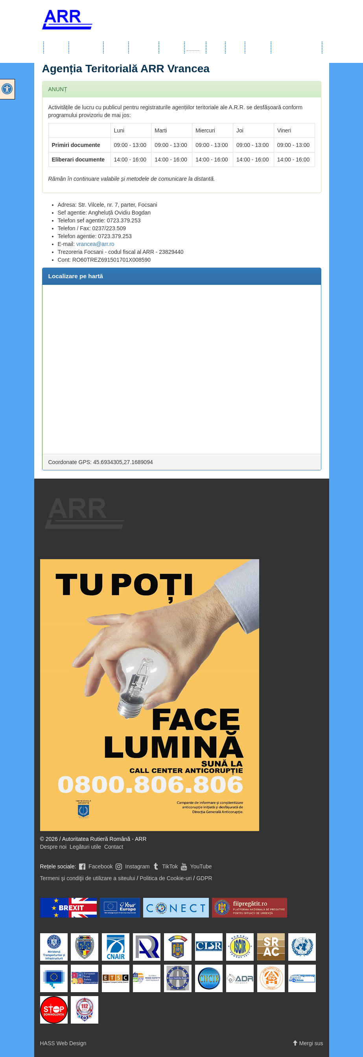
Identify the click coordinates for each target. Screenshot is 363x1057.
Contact (113, 847)
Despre (56, 47)
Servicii (116, 47)
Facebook (94, 866)
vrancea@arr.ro (95, 244)
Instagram (131, 866)
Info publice (86, 47)
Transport (144, 47)
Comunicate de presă (297, 47)
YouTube (195, 866)
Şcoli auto (172, 47)
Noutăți (235, 47)
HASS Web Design (63, 1043)
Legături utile (85, 847)
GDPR (204, 878)
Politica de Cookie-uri (166, 878)
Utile (216, 47)
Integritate (258, 47)
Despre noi (53, 847)
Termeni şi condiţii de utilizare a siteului (87, 878)
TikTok (164, 866)
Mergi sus (307, 1043)
